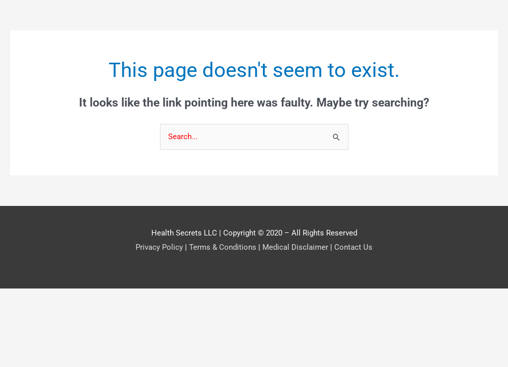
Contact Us (353, 247)
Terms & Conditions (222, 247)
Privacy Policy (159, 247)
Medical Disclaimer (295, 247)
